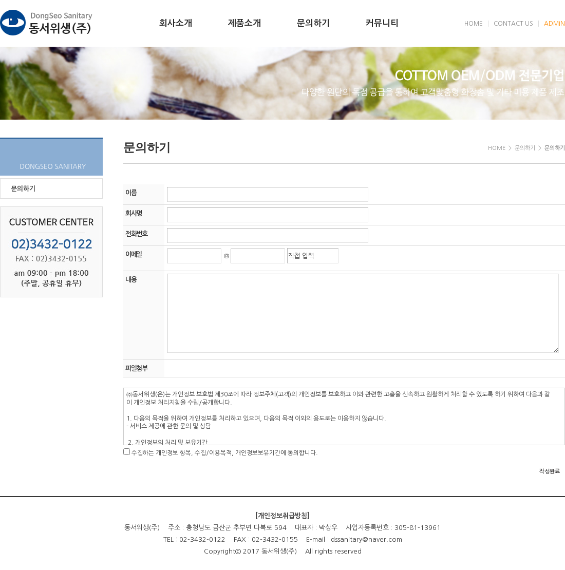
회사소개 (175, 23)
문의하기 (313, 23)
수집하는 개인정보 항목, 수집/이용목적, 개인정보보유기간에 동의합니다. (224, 453)
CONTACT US (513, 24)
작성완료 (549, 471)
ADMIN (554, 24)
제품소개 (244, 23)
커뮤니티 (382, 23)
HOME (473, 24)
